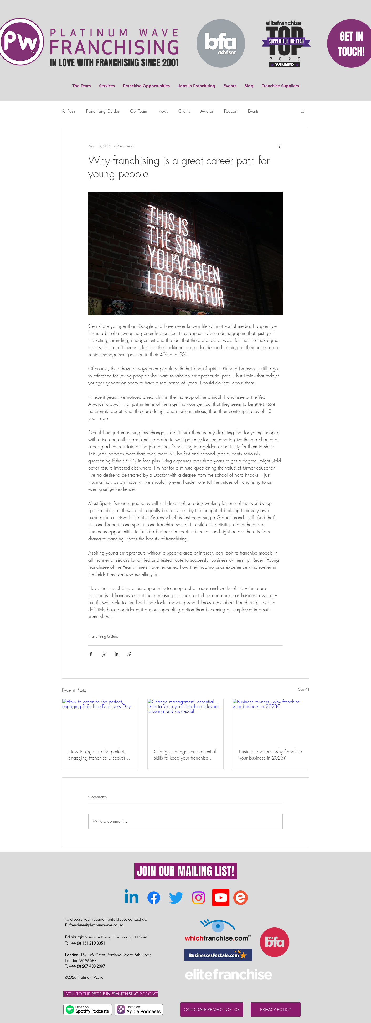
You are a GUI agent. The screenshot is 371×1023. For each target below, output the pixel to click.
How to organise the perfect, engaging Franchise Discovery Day (98, 754)
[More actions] (279, 146)
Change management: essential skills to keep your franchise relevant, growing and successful (185, 754)
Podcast (231, 111)
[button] (302, 111)
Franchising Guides (103, 111)
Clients (184, 111)
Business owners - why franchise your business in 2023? (270, 754)
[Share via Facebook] (90, 654)
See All (303, 689)
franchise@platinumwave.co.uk (96, 924)
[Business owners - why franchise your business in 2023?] (271, 720)
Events (253, 111)
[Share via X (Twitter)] (103, 654)
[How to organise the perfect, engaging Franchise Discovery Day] (100, 720)
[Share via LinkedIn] (116, 654)
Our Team (138, 111)
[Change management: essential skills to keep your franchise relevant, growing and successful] (186, 720)
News (163, 111)
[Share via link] (129, 654)
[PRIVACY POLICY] (276, 1009)
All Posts (69, 111)
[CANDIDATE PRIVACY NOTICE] (211, 1009)
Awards (207, 111)
